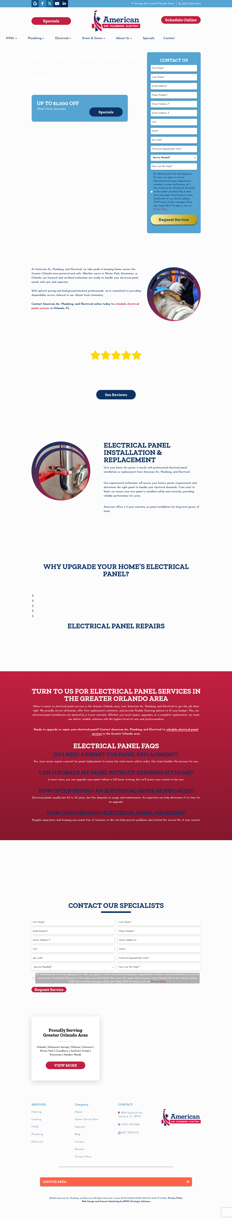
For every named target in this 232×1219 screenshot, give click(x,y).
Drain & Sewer (118, 36)
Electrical (87, 36)
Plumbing (61, 36)
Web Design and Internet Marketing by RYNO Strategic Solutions (116, 1201)
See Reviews (116, 394)
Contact (194, 36)
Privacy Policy (175, 1198)
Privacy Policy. (161, 209)
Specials (174, 36)
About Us (148, 36)
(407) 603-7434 (191, 3)
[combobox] (174, 158)
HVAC (36, 36)
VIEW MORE (65, 1065)
